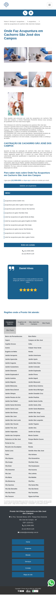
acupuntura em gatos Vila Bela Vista (16, 213)
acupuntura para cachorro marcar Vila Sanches (20, 209)
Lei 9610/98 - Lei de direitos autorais (38, 503)
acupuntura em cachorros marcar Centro (18, 233)
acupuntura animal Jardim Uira (14, 201)
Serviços (28, 561)
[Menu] (49, 4)
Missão (28, 555)
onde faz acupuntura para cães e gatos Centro (19, 237)
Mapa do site (28, 575)
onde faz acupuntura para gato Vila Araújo (18, 225)
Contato (28, 568)
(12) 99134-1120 (28, 254)
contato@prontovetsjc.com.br (28, 532)
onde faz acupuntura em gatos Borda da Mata (19, 217)
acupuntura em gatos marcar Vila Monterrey (19, 229)
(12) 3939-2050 (16, 180)
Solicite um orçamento (28, 186)
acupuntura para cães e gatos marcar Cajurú (19, 205)
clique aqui (26, 180)
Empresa (28, 548)
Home (28, 542)
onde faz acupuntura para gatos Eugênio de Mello (21, 221)
